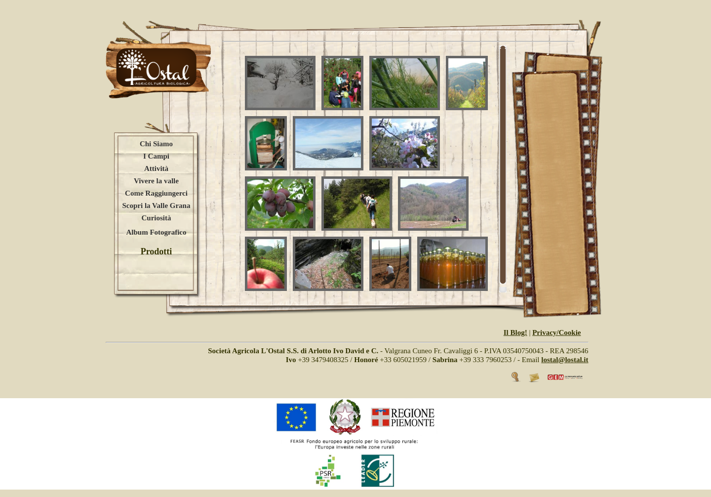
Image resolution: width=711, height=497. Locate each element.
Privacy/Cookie (556, 332)
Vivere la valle (156, 181)
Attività (156, 168)
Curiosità (156, 218)
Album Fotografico (156, 232)
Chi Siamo (156, 144)
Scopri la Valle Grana (156, 205)
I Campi (156, 156)
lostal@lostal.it (564, 360)
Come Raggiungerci (156, 193)
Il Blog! (515, 332)
